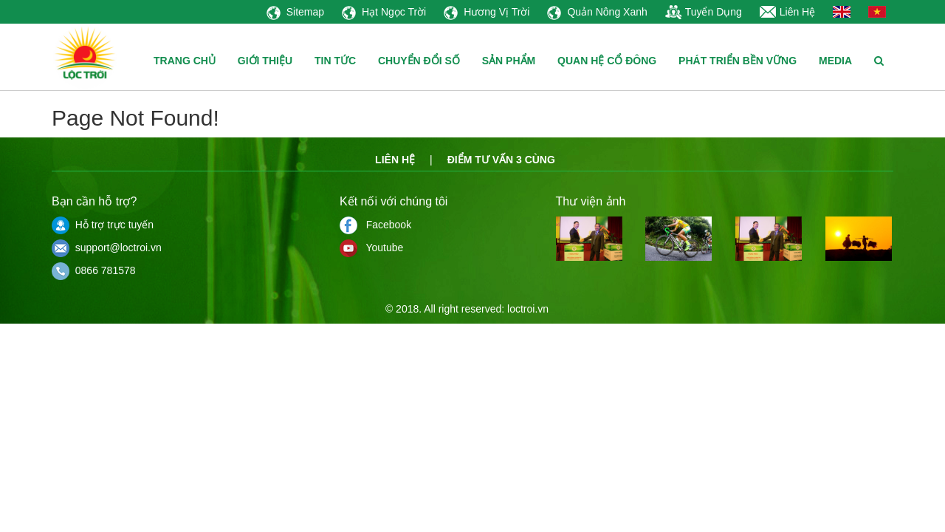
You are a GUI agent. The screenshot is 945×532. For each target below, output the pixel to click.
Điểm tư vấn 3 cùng (501, 160)
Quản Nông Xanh (597, 12)
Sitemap (295, 12)
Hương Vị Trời (486, 12)
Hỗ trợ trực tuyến (103, 225)
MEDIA (835, 60)
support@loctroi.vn (107, 247)
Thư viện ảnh (591, 201)
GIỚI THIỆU (265, 60)
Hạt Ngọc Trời (384, 12)
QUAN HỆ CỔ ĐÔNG (606, 60)
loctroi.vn (528, 309)
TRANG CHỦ (185, 60)
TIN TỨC (335, 60)
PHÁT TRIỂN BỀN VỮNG (737, 60)
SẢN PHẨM (508, 60)
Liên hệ (395, 160)
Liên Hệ (787, 12)
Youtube (371, 247)
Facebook (375, 225)
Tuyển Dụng (703, 12)
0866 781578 (94, 270)
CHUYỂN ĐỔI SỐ (419, 60)
